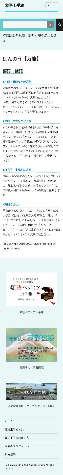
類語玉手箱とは (14, 429)
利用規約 (10, 454)
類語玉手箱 (14, 5)
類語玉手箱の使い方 (17, 437)
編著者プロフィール (17, 446)
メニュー (51, 5)
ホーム (9, 421)
